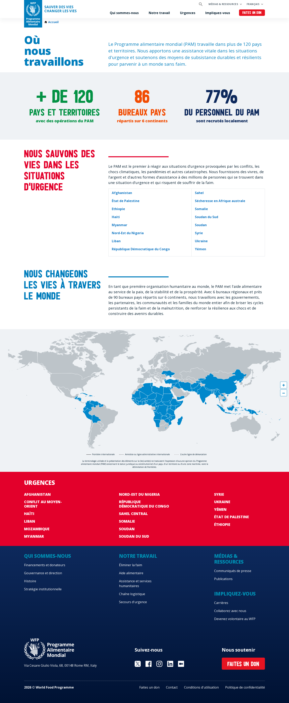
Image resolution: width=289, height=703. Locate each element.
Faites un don (252, 13)
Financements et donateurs (44, 565)
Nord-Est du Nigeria (139, 494)
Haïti (29, 513)
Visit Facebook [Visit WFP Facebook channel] (149, 664)
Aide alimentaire (131, 573)
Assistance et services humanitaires (135, 583)
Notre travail (159, 13)
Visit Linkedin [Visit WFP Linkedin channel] (170, 664)
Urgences (187, 13)
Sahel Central (133, 513)
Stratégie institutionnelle (43, 589)
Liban (29, 521)
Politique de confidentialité (245, 687)
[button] (283, 385)
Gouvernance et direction (43, 573)
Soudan (127, 528)
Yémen (220, 509)
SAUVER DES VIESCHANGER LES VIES (60, 9)
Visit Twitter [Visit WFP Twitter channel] (138, 664)
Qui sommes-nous (124, 13)
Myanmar (34, 536)
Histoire (30, 581)
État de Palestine (231, 516)
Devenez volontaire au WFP (234, 619)
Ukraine (222, 501)
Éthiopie (222, 524)
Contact (172, 687)
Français (253, 4)
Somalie (127, 521)
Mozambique (36, 528)
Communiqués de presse (232, 571)
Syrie (219, 494)
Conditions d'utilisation (201, 687)
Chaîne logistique (132, 594)
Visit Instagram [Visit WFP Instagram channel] (159, 664)
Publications (223, 579)
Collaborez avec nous (230, 611)
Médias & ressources (223, 4)
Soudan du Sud (134, 536)
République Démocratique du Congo (144, 504)
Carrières (221, 603)
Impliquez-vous (217, 13)
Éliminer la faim (130, 565)
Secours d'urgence (133, 602)
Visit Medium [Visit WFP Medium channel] (181, 664)
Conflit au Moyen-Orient (43, 504)
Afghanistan (37, 494)
